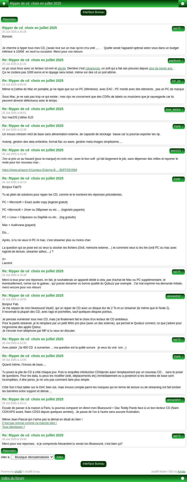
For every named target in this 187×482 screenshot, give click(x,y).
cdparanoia (92, 68)
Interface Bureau (93, 12)
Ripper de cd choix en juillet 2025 (35, 3)
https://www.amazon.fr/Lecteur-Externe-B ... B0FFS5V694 (39, 170)
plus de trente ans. (161, 68)
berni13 (177, 150)
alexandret (175, 296)
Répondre (9, 19)
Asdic (178, 179)
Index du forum (12, 478)
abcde (62, 68)
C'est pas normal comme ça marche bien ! (29, 423)
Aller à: (5, 457)
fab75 (178, 28)
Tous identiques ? (13, 427)
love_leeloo (174, 109)
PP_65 (177, 81)
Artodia (182, 471)
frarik (178, 126)
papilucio (176, 60)
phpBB (18, 471)
